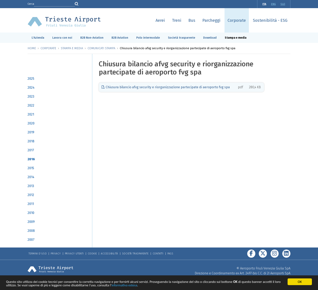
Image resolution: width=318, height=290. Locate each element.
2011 (31, 204)
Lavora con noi (62, 37)
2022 (31, 105)
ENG (273, 3)
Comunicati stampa (101, 48)
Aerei (160, 20)
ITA (264, 3)
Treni (176, 20)
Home (32, 48)
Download (210, 37)
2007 (31, 240)
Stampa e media (235, 37)
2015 (31, 168)
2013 (31, 186)
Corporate (237, 20)
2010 (31, 213)
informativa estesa (124, 286)
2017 (31, 150)
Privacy (56, 253)
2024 (31, 87)
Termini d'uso (38, 253)
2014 (31, 177)
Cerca (31, 3)
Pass (170, 253)
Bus (191, 20)
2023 (31, 96)
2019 (31, 132)
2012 (31, 195)
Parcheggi (211, 20)
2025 (31, 79)
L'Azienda (38, 37)
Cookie (92, 253)
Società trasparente (181, 37)
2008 (31, 231)
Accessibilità (109, 253)
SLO (282, 3)
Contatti (158, 253)
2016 (31, 159)
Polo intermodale (148, 37)
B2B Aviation (120, 37)
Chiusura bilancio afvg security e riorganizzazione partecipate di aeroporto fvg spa (166, 87)
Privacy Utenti (74, 253)
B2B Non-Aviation (91, 37)
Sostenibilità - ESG (270, 20)
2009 (31, 222)
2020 (31, 123)
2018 (31, 141)
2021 (31, 114)
